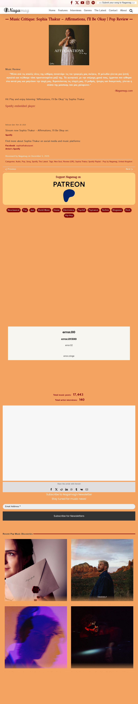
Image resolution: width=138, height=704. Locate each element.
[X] (56, 489)
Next (128, 169)
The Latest (43, 161)
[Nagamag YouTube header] (83, 2)
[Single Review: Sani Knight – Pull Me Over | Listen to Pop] (102, 637)
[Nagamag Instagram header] (89, 2)
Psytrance (93, 210)
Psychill (81, 210)
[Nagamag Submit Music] (69, 377)
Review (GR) (68, 161)
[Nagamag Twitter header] (78, 2)
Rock (127, 210)
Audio (18, 161)
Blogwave (117, 210)
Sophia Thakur (81, 161)
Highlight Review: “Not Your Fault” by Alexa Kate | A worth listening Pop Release (53, 605)
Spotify (34, 161)
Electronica (68, 210)
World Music (44, 210)
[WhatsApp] (71, 489)
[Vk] (81, 489)
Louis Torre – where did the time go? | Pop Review (35, 672)
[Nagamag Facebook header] (72, 2)
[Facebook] (51, 489)
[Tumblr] (76, 489)
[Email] (86, 489)
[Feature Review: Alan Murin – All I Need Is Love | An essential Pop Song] (102, 570)
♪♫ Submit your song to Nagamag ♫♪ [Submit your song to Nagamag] (117, 2)
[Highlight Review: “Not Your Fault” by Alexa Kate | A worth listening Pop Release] (36, 570)
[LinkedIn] (66, 489)
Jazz (32, 210)
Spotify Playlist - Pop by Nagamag (102, 161)
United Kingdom (125, 161)
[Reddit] (61, 489)
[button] (131, 10)
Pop (23, 161)
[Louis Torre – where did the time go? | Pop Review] (36, 637)
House (57, 210)
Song (28, 161)
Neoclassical (13, 210)
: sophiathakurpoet (19, 145)
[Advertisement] (69, 233)
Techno (105, 210)
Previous (12, 169)
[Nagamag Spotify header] (94, 2)
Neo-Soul (58, 161)
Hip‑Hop (69, 215)
